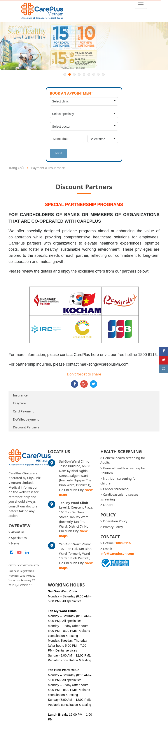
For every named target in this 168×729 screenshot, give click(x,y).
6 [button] (89, 74)
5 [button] (84, 74)
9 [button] (103, 74)
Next (58, 153)
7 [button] (93, 74)
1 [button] (64, 74)
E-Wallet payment (26, 419)
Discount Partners (26, 427)
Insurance (20, 395)
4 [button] (79, 74)
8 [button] (98, 74)
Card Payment (23, 411)
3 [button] (74, 74)
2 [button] (69, 74)
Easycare (19, 403)
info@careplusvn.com (117, 553)
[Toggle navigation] (141, 4)
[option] (84, 46)
